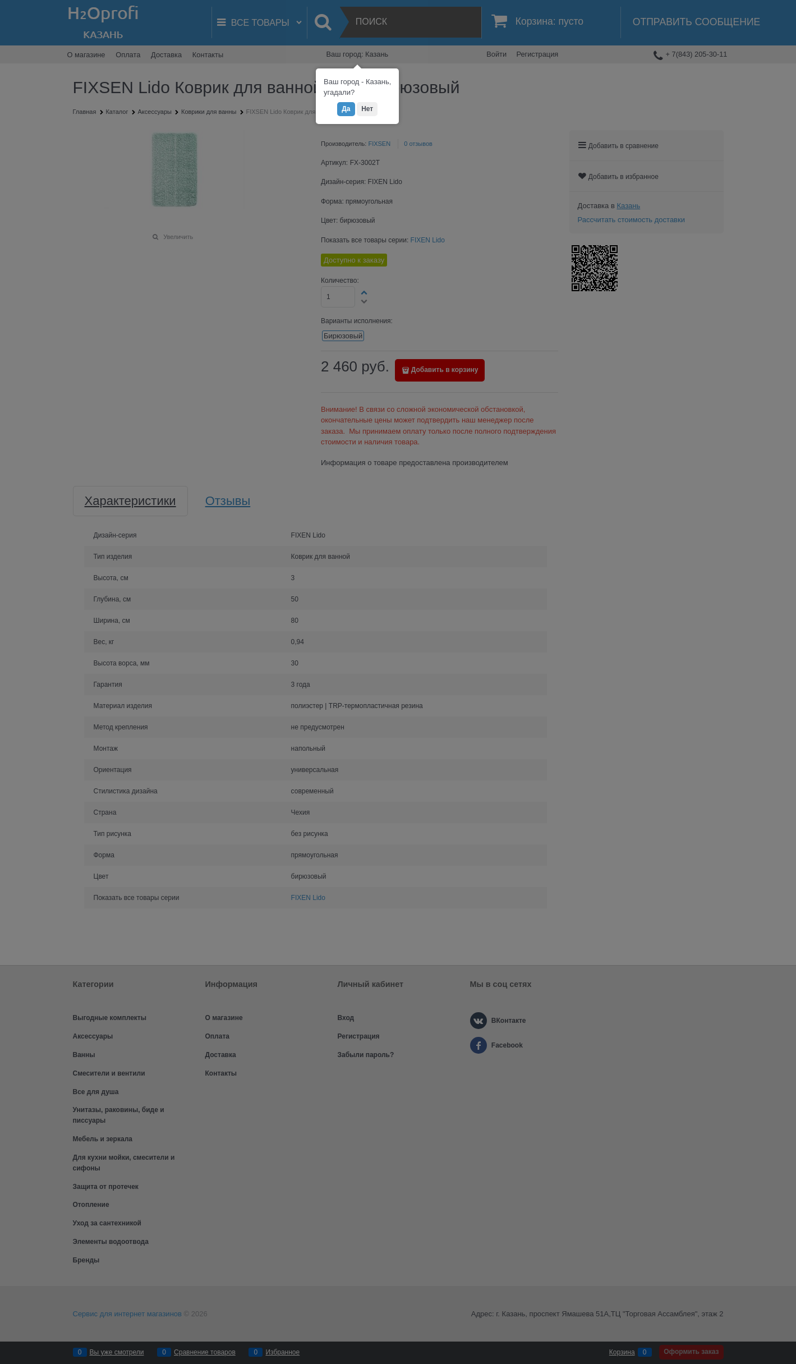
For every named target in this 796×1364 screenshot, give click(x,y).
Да (346, 109)
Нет (367, 109)
